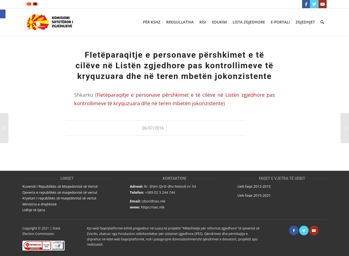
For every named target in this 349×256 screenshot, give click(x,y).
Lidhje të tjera (33, 209)
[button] (2, 14)
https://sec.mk (152, 207)
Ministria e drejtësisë (39, 204)
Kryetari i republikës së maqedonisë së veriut (59, 198)
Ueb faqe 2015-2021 (254, 195)
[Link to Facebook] (306, 4)
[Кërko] (322, 22)
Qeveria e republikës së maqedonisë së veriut (59, 192)
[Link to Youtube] (322, 4)
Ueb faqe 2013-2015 (254, 186)
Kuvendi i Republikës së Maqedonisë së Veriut (60, 186)
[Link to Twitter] (314, 4)
